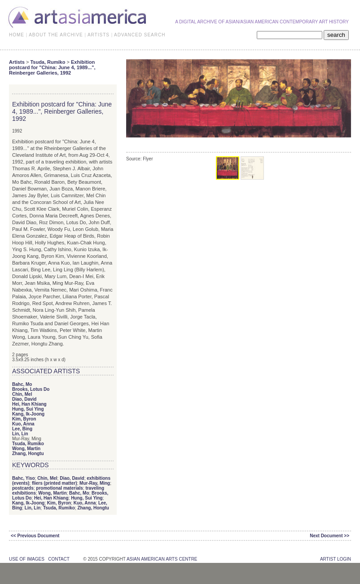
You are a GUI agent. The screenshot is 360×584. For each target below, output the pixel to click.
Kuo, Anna (23, 423)
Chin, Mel (22, 394)
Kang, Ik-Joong (28, 413)
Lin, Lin (20, 433)
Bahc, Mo (22, 384)
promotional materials (59, 488)
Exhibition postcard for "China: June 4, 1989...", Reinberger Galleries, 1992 (52, 67)
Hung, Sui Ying (28, 409)
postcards (23, 488)
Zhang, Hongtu (28, 453)
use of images (26, 559)
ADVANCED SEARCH (139, 34)
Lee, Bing (22, 428)
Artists (17, 62)
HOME (16, 34)
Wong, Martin (26, 448)
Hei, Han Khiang (29, 404)
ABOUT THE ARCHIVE (56, 34)
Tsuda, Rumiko (47, 62)
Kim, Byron (24, 418)
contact (58, 559)
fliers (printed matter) (54, 483)
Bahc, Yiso (23, 478)
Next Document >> (329, 535)
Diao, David (24, 399)
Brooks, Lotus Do (30, 389)
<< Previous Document (35, 535)
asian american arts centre (162, 559)
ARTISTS (99, 34)
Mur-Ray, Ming (94, 483)
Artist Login (335, 559)
